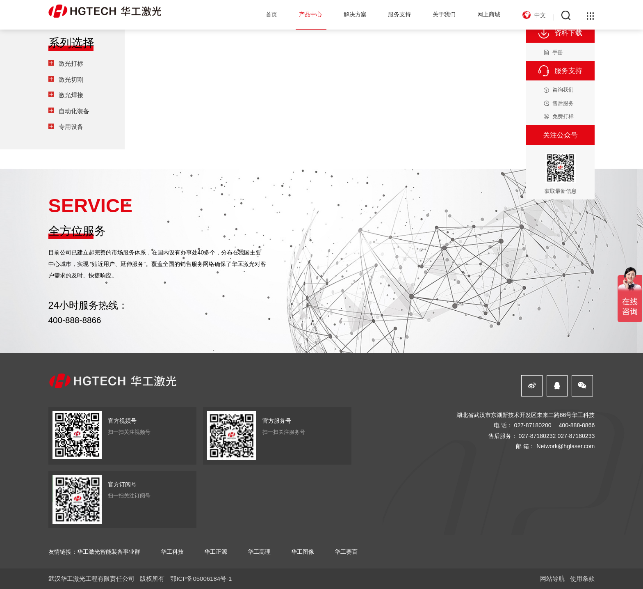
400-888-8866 (74, 320)
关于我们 (444, 14)
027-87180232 (537, 436)
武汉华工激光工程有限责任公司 (91, 578)
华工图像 (302, 551)
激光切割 (71, 79)
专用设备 (71, 126)
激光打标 (71, 63)
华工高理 (259, 551)
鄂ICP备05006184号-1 (201, 578)
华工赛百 (346, 551)
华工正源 (215, 551)
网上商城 (488, 14)
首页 (271, 14)
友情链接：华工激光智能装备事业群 (94, 551)
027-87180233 (576, 436)
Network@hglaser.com (565, 446)
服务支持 (399, 14)
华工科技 (172, 551)
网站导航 (552, 578)
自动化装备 (74, 111)
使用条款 (582, 578)
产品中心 (310, 14)
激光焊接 (71, 95)
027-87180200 (533, 425)
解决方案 (355, 14)
